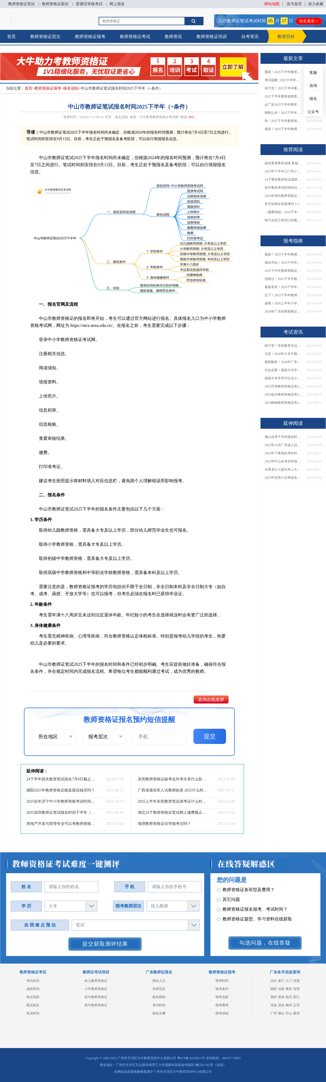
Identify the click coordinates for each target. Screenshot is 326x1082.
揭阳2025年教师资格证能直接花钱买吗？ (60, 790)
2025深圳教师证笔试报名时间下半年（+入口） (61, 812)
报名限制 (158, 997)
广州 (273, 1013)
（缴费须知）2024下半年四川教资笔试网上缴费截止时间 (284, 212)
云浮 (296, 1005)
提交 (210, 736)
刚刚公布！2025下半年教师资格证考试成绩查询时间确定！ (284, 113)
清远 (273, 1005)
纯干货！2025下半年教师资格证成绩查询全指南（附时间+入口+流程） (284, 88)
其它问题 (228, 899)
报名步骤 (158, 1013)
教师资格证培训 (211, 36)
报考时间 (221, 981)
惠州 (296, 1013)
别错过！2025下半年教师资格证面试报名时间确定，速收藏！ (284, 279)
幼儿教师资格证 (95, 981)
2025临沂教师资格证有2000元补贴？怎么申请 (284, 394)
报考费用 (221, 1005)
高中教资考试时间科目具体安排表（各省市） (284, 188)
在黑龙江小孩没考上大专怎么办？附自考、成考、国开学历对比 (284, 469)
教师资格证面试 (55, 4)
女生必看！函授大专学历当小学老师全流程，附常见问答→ (284, 370)
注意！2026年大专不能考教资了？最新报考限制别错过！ (284, 354)
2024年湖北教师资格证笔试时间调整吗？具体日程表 (284, 196)
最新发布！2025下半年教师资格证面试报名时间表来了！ (284, 287)
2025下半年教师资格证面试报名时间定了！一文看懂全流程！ (284, 271)
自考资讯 (250, 36)
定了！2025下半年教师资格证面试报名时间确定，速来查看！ (284, 295)
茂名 (281, 1005)
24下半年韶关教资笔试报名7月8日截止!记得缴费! (61, 779)
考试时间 (158, 1005)
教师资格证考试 (135, 36)
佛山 (281, 1013)
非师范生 (158, 989)
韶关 (289, 997)
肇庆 (289, 989)
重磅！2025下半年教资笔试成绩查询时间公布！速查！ (284, 72)
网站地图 (272, 4)
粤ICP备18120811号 (191, 1058)
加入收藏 (315, 4)
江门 (289, 981)
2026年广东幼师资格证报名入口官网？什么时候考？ (284, 311)
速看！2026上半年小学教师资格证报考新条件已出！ (284, 303)
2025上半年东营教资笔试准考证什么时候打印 (172, 801)
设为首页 (294, 4)
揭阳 (273, 989)
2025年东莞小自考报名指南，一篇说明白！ (284, 478)
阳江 (296, 997)
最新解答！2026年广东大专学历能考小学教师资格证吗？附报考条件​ (284, 362)
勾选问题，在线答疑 (265, 943)
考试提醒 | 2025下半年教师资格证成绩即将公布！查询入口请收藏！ (284, 80)
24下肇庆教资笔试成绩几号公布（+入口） (284, 179)
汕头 (273, 981)
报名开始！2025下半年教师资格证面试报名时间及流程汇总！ (284, 262)
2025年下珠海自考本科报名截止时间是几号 (284, 453)
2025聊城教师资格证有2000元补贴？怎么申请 (284, 403)
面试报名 (32, 1005)
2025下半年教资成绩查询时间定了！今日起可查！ (284, 96)
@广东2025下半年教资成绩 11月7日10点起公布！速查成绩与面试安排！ (284, 104)
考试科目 (32, 981)
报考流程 (221, 997)
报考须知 (221, 1013)
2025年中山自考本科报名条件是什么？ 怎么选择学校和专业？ (284, 461)
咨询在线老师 (211, 699)
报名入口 (158, 981)
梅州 (289, 1005)
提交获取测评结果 (105, 944)
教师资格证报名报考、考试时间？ (252, 909)
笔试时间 (32, 1013)
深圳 (296, 989)
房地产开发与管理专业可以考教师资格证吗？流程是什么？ (61, 824)
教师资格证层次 (45, 36)
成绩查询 (32, 989)
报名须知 (71, 88)
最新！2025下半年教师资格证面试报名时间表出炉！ (284, 129)
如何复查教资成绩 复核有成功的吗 (284, 163)
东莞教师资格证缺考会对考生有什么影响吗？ (172, 779)
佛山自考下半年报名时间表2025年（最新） (284, 437)
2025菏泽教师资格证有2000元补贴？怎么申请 (284, 386)
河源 (296, 981)
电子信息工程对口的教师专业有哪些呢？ (284, 220)
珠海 (281, 997)
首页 (11, 36)
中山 (289, 1013)
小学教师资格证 (95, 989)
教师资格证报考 (90, 36)
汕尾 (281, 989)
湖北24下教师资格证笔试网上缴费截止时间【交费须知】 (172, 812)
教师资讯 (173, 36)
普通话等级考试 (89, 4)
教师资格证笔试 (21, 4)
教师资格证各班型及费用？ (246, 890)
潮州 (273, 997)
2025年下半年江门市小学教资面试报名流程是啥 (284, 171)
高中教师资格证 (95, 1005)
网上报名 (117, 4)
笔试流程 (32, 997)
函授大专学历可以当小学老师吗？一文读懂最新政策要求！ (284, 378)
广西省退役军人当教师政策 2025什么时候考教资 (172, 790)
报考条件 (221, 989)
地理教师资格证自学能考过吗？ (164, 824)
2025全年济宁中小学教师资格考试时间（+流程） (61, 801)
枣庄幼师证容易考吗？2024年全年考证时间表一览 (284, 204)
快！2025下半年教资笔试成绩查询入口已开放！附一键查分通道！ (284, 121)
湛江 (281, 981)
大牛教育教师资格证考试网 (158, 117)
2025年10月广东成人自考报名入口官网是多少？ (284, 445)
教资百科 (286, 36)
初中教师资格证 (95, 997)
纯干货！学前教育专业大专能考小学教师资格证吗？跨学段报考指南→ (284, 346)
